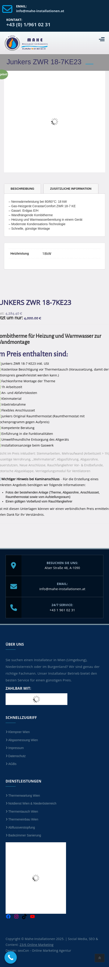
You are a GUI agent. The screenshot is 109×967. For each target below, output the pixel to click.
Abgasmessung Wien (23, 740)
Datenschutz (17, 756)
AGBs (12, 764)
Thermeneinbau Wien (23, 819)
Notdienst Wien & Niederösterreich (32, 803)
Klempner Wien (19, 732)
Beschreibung (22, 188)
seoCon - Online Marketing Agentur (44, 950)
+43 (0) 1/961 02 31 (28, 24)
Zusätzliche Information (71, 188)
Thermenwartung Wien (24, 795)
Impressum (16, 748)
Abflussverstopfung (21, 827)
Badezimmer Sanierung (24, 835)
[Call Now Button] (10, 957)
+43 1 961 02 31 (62, 610)
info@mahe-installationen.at (62, 589)
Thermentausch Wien (23, 811)
